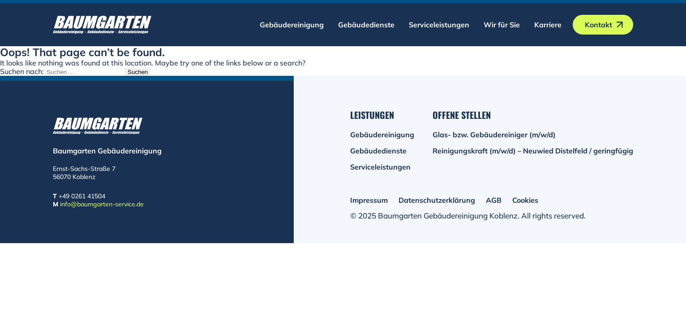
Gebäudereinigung (292, 24)
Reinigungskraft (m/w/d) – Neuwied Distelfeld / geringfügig (533, 150)
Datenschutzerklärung (437, 200)
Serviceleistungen (439, 24)
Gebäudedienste (366, 24)
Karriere (548, 24)
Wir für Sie (502, 24)
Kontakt (598, 24)
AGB (494, 200)
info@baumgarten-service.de (102, 204)
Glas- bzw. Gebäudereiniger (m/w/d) (494, 134)
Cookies (525, 200)
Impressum (369, 200)
